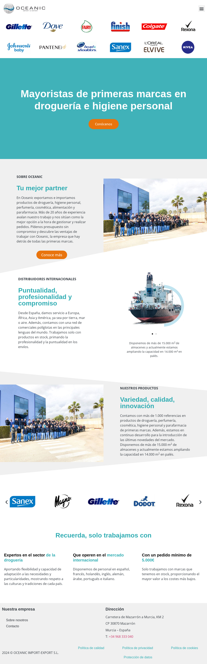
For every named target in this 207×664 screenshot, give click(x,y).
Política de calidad (91, 648)
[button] (201, 8)
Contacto (12, 626)
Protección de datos (138, 657)
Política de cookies (184, 648)
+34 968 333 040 (120, 636)
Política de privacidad (137, 648)
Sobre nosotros (17, 620)
